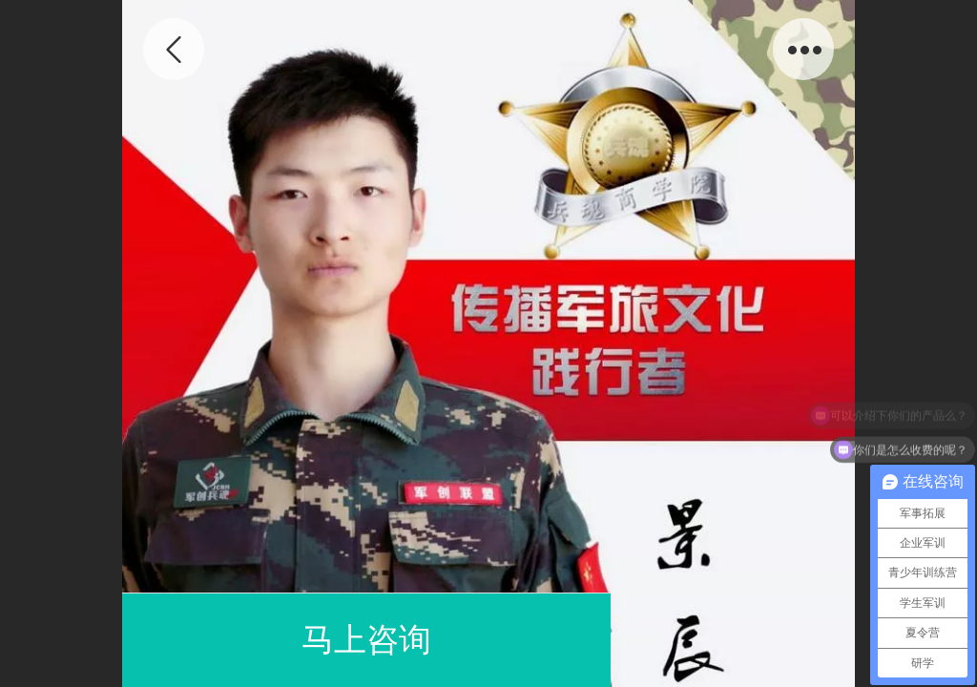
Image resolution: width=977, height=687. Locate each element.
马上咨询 (366, 639)
